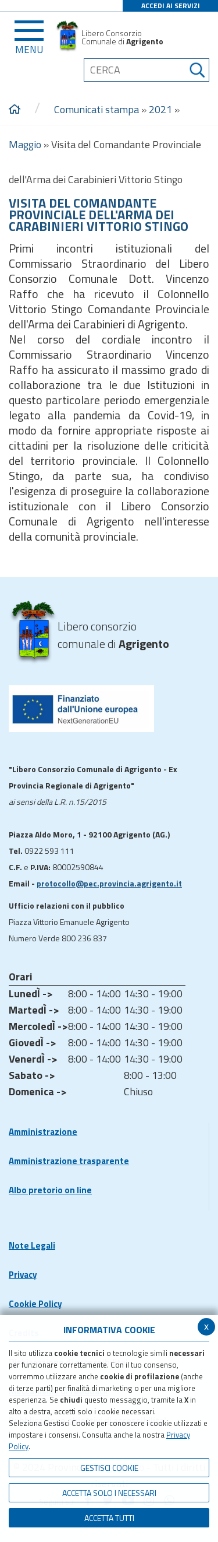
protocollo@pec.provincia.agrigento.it (109, 883)
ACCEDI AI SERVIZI (170, 5)
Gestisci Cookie (109, 1468)
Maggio (25, 144)
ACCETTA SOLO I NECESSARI (109, 1493)
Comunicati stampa (96, 109)
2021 (160, 109)
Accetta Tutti (109, 1518)
